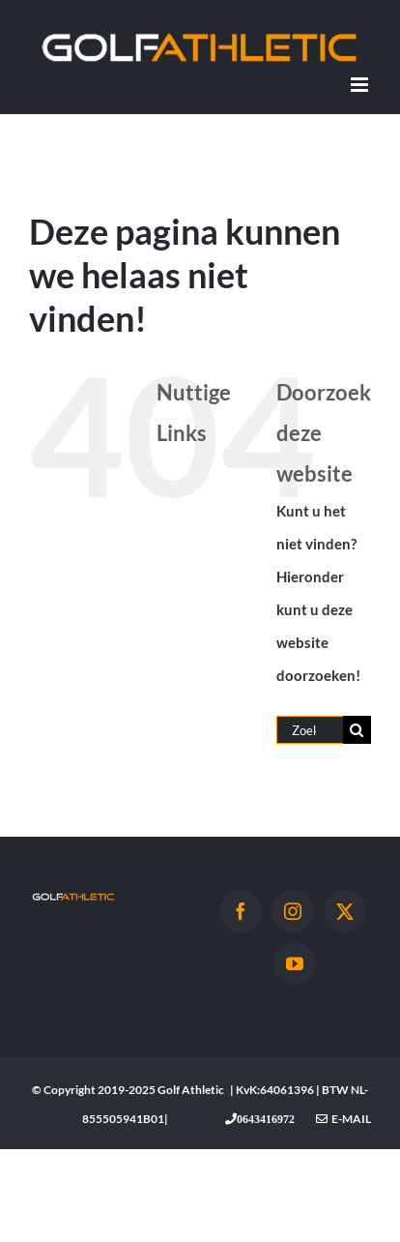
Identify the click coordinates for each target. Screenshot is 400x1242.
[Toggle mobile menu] (361, 84)
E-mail (343, 1118)
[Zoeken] (357, 730)
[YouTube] (294, 963)
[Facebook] (240, 911)
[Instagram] (292, 911)
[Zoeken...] (309, 730)
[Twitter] (345, 911)
